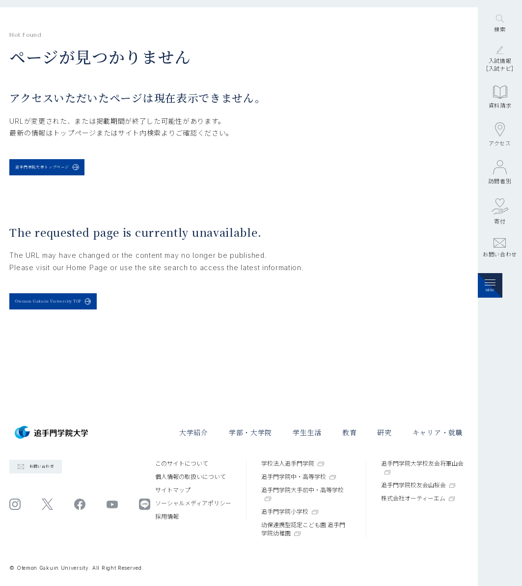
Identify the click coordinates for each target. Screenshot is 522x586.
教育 (349, 432)
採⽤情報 (167, 516)
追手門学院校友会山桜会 (418, 485)
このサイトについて (181, 463)
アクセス (500, 191)
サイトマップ (173, 490)
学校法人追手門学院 (292, 463)
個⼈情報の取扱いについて (190, 476)
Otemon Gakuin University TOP (88, 321)
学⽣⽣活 (307, 432)
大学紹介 (193, 432)
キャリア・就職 (437, 432)
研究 (384, 432)
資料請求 (500, 154)
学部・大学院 (250, 432)
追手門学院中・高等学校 (298, 476)
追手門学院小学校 (289, 511)
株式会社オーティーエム (418, 498)
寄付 (500, 268)
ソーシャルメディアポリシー (193, 503)
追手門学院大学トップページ (75, 173)
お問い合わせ (500, 305)
